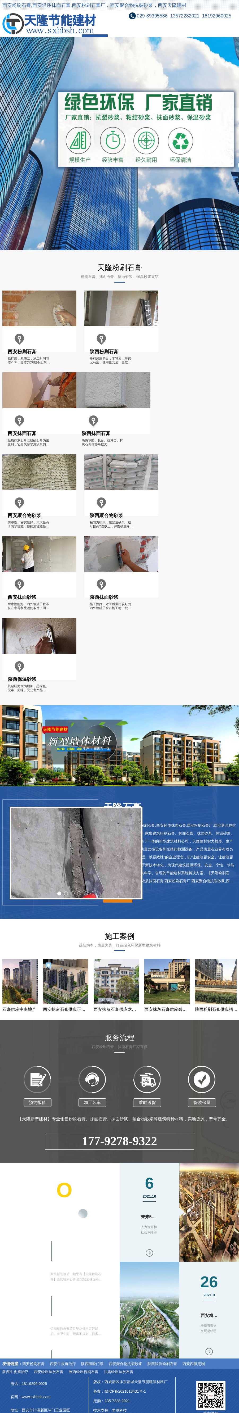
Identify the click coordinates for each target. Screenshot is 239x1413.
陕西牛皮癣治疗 (15, 1372)
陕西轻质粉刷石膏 (162, 1364)
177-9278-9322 (119, 1141)
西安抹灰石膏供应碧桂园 (170, 1009)
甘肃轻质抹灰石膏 (118, 1372)
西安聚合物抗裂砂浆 (125, 1364)
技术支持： (102, 1410)
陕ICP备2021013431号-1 (125, 1391)
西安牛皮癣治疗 (63, 1364)
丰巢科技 (119, 1410)
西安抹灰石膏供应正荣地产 (68, 1009)
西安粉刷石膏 (33, 1364)
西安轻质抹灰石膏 (48, 1372)
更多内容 (76, 1215)
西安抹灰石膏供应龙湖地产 (119, 1009)
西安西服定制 (193, 1364)
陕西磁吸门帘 (92, 1364)
